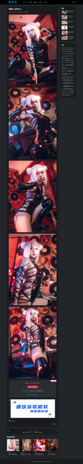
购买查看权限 (33, 386)
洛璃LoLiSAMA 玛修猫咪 (71, 26)
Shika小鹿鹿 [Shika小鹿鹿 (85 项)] (64, 53)
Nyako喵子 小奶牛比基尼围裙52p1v (71, 38)
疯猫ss (12, 421)
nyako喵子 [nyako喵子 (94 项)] (64, 51)
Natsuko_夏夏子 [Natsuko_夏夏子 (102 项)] (69, 49)
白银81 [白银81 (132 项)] (68, 78)
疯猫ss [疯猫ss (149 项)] (64, 78)
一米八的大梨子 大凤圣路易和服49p (52, 454)
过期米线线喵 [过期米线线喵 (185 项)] (67, 89)
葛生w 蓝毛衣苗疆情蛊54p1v (71, 32)
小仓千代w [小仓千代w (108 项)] (68, 62)
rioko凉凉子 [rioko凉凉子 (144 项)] (70, 51)
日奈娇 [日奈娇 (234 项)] (67, 65)
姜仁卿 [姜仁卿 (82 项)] (64, 62)
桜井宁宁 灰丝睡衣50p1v (71, 16)
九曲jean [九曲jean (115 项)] (66, 56)
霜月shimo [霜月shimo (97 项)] (68, 93)
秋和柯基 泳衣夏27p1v (71, 21)
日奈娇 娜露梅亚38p (39, 454)
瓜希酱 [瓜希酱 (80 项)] (73, 76)
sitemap (50, 461)
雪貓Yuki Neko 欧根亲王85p (26, 454)
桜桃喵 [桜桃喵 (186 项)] (69, 71)
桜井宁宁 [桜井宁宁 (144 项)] (64, 71)
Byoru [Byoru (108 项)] (67, 48)
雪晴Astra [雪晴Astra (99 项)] (67, 91)
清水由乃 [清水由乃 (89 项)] (69, 76)
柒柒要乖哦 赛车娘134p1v (71, 11)
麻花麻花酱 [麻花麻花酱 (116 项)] (67, 95)
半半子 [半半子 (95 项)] (70, 58)
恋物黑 (19, 12)
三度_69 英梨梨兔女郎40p (13, 454)
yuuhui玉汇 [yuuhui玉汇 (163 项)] (70, 54)
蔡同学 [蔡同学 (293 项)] (68, 83)
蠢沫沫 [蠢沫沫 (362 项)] (67, 86)
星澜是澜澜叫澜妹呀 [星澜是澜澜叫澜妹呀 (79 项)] (69, 68)
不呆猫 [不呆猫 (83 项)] (63, 56)
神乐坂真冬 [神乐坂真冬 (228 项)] (68, 80)
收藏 (54, 424)
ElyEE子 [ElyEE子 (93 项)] (70, 48)
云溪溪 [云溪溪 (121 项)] (67, 58)
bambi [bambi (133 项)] (63, 48)
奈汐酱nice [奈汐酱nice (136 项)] (67, 60)
